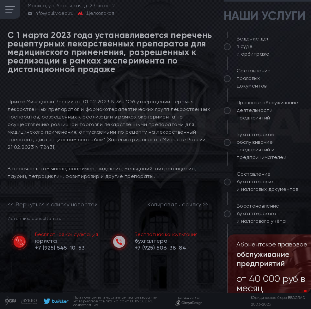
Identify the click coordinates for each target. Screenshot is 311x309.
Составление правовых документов (254, 78)
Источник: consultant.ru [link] (34, 218)
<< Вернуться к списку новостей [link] (53, 204)
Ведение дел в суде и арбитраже (253, 46)
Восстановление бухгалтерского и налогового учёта (261, 213)
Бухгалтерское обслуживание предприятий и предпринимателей (261, 145)
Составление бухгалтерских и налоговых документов (267, 181)
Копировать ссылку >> (178, 204)
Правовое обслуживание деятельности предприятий (267, 110)
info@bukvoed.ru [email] (54, 13)
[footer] (55, 301)
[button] (300, 291)
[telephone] (60, 247)
